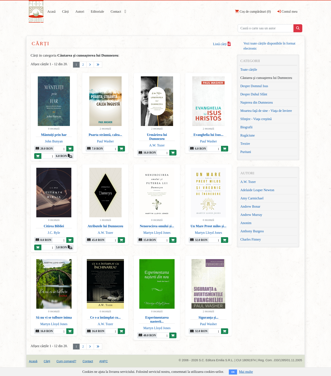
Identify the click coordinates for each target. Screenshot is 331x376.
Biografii (246, 127)
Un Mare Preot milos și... (209, 226)
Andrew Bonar (250, 206)
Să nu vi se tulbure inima (54, 317)
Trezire (245, 143)
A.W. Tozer (157, 145)
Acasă (51, 11)
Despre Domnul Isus (254, 86)
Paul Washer (105, 141)
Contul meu (287, 11)
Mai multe (246, 371)
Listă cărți (222, 44)
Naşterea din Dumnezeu (256, 102)
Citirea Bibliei (54, 226)
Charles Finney (250, 239)
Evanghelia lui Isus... (209, 135)
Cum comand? (66, 361)
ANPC (103, 361)
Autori (79, 11)
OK (233, 372)
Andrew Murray (251, 214)
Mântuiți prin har (54, 135)
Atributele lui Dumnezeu (105, 226)
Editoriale (97, 11)
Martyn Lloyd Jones (157, 232)
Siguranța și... (208, 317)
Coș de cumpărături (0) (253, 11)
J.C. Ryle (54, 232)
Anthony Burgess (252, 231)
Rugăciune (247, 135)
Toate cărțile (248, 69)
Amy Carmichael (252, 198)
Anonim (245, 223)
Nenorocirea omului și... (157, 226)
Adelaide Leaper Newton (257, 190)
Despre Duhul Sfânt (253, 94)
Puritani (245, 152)
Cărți (65, 11)
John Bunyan (54, 141)
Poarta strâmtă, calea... (105, 135)
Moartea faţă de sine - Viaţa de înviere (266, 110)
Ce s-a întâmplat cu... (105, 317)
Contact (116, 11)
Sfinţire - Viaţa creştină (256, 119)
